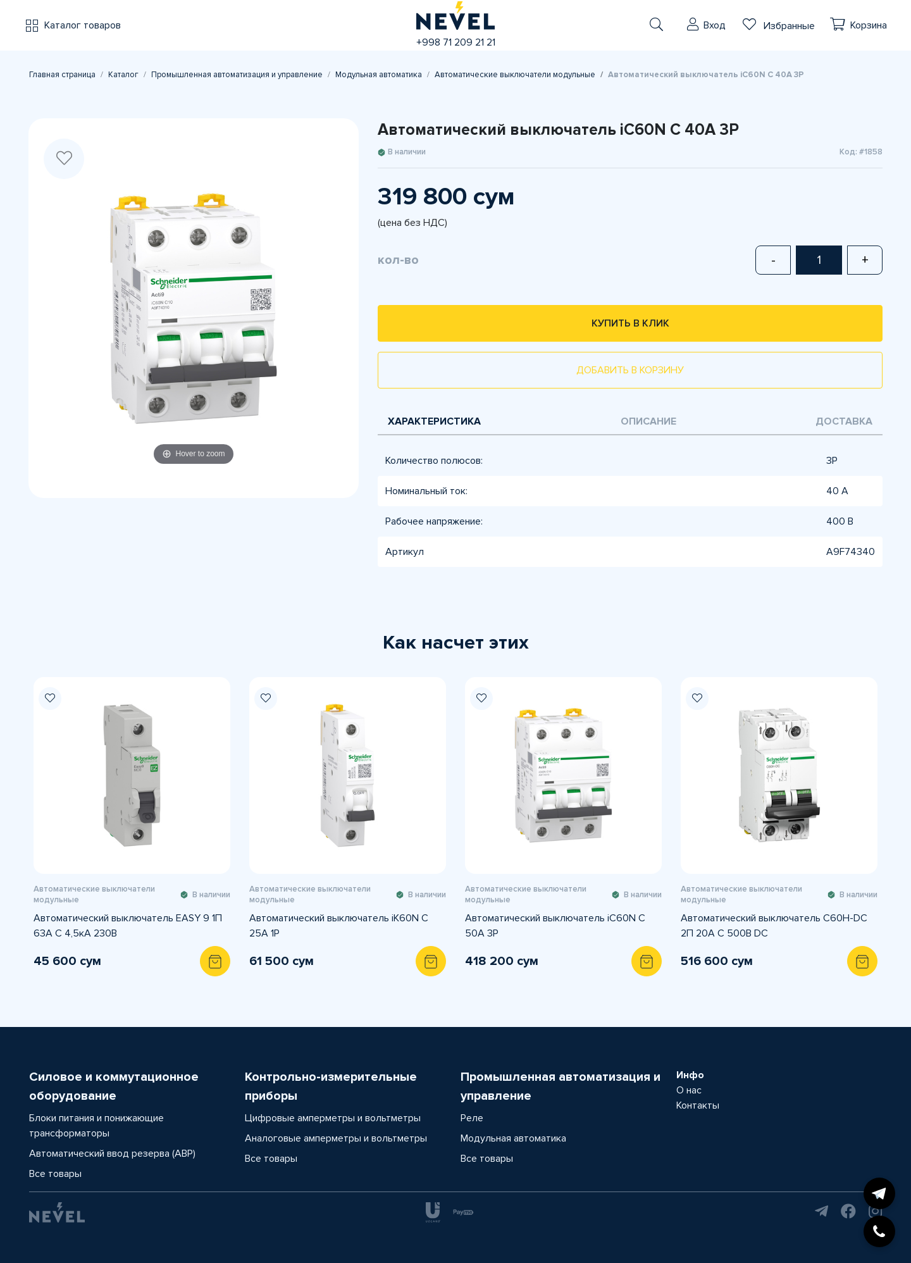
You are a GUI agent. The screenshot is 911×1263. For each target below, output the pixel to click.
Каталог (123, 75)
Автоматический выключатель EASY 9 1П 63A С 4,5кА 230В (128, 926)
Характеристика (434, 421)
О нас (689, 1090)
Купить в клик (630, 323)
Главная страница (62, 75)
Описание (648, 421)
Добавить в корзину (630, 370)
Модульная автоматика (378, 75)
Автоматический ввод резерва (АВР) (112, 1153)
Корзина (868, 25)
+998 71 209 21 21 (455, 42)
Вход (714, 25)
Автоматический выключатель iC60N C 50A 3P (555, 926)
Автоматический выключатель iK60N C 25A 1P (338, 926)
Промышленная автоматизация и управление (237, 75)
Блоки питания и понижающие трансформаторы (96, 1126)
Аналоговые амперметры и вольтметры (336, 1138)
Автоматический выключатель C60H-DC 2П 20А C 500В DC (774, 926)
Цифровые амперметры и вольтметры (333, 1118)
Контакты (697, 1105)
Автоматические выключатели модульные (515, 75)
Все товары (55, 1173)
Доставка (843, 421)
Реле (472, 1118)
